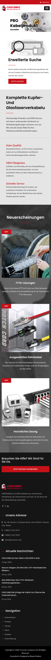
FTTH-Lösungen (25, 283)
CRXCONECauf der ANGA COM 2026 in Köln (21, 558)
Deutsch (45, 2)
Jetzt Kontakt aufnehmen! (25, 469)
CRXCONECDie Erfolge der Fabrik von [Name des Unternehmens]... (23, 593)
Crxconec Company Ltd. (29, 650)
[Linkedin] (8, 506)
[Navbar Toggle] (47, 8)
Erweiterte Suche (24, 59)
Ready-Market (35, 656)
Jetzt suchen (17, 81)
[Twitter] (5, 506)
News (7, 630)
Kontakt (8, 634)
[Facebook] (2, 506)
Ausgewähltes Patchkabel (25, 357)
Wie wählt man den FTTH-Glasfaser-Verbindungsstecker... (18, 581)
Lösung (7, 626)
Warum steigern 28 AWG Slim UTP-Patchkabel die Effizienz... (24, 569)
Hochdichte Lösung (25, 431)
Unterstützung (10, 638)
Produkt (8, 621)
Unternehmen (10, 617)
